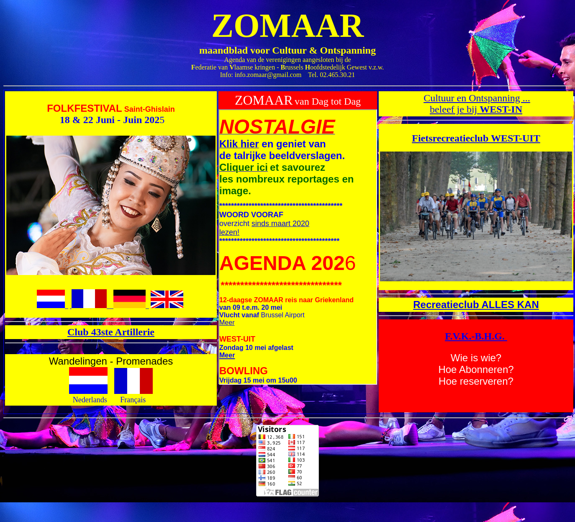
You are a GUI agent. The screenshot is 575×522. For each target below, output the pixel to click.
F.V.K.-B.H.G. (476, 336)
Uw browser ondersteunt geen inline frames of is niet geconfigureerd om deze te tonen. (297, 247)
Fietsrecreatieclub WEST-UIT (476, 138)
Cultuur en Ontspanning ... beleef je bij (477, 104)
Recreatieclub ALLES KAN (476, 304)
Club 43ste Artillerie (110, 332)
